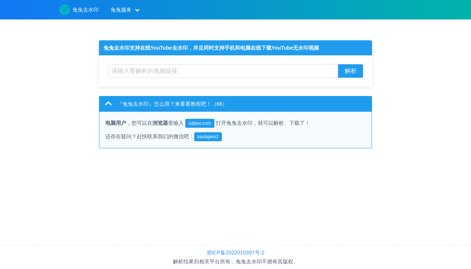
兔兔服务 (121, 10)
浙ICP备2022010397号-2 (236, 253)
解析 (350, 71)
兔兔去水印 (79, 9)
